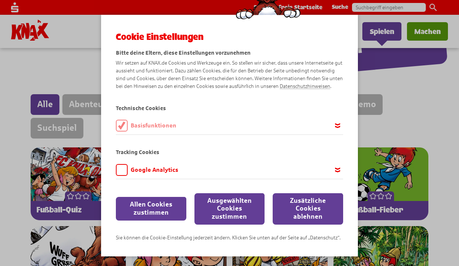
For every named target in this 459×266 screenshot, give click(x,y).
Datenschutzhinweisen (305, 86)
